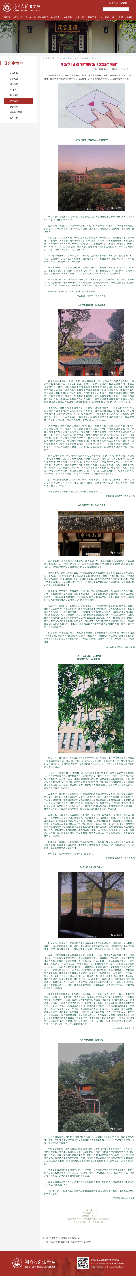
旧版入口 (113, 3)
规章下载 (14, 117)
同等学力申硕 (16, 112)
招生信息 (14, 84)
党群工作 (92, 17)
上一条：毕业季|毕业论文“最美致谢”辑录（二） (61, 1238)
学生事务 (67, 17)
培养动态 (14, 79)
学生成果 (14, 101)
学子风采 (14, 107)
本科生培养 (30, 17)
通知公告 (14, 73)
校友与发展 (117, 17)
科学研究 (55, 17)
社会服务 (105, 17)
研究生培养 (43, 17)
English (123, 3)
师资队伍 (18, 17)
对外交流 (80, 17)
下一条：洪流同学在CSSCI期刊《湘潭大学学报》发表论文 (66, 1242)
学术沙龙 (14, 95)
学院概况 (6, 17)
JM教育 (13, 90)
